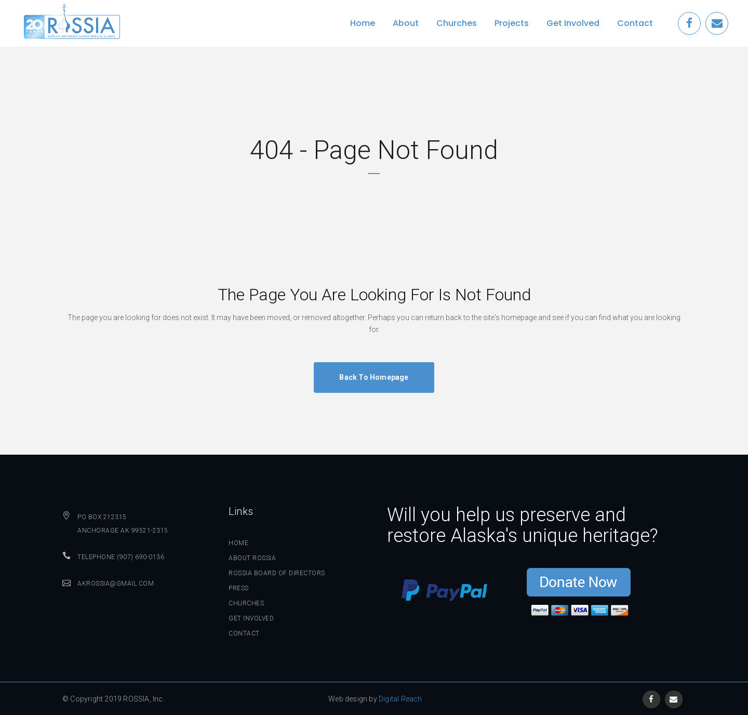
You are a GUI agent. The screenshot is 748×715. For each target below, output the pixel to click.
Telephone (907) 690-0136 (120, 557)
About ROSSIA (252, 558)
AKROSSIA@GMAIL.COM (115, 583)
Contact (244, 633)
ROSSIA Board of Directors (277, 573)
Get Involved (251, 618)
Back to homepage (373, 377)
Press (239, 588)
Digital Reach (400, 699)
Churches (246, 603)
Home (238, 543)
